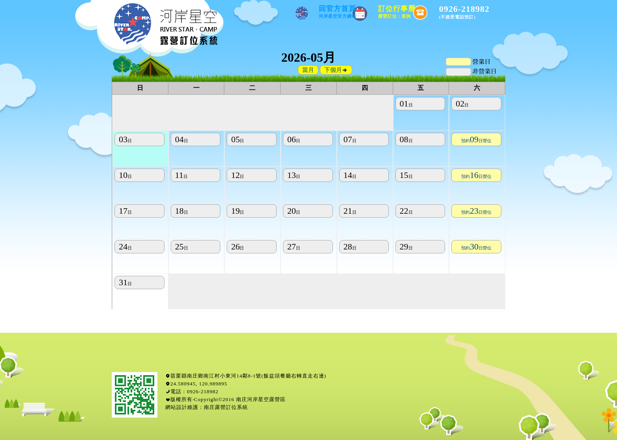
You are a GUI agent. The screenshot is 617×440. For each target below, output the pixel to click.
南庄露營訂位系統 (226, 407)
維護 (192, 407)
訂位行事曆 (397, 11)
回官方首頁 (338, 11)
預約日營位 (476, 140)
